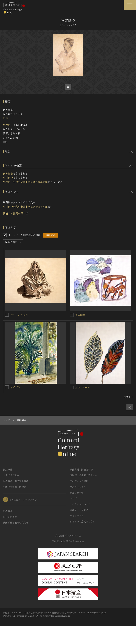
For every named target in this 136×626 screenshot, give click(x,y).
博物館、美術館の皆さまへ (83, 475)
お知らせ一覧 (77, 492)
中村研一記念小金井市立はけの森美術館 (25, 182)
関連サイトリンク (79, 510)
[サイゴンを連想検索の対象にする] (7, 387)
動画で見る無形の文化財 (15, 522)
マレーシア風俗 (19, 315)
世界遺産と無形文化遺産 (15, 481)
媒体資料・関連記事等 (81, 469)
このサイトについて (80, 504)
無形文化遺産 (10, 517)
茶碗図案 (80, 315)
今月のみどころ (78, 486)
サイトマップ (77, 515)
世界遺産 (7, 511)
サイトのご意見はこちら (82, 521)
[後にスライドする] (128, 397)
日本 (5, 118)
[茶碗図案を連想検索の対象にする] (71, 315)
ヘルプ (73, 498)
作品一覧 (7, 469)
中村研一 (8, 125)
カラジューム (82, 387)
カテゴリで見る (11, 475)
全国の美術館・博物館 (14, 486)
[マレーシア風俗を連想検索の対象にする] (7, 315)
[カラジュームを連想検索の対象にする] (71, 387)
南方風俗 (8, 173)
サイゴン (15, 387)
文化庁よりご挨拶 (79, 481)
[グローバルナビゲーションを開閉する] (130, 5)
